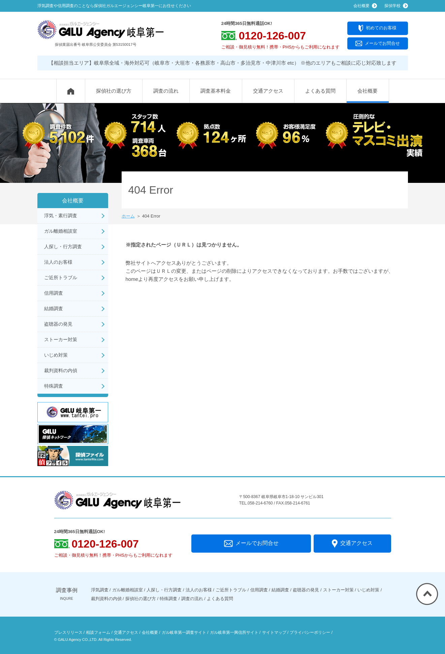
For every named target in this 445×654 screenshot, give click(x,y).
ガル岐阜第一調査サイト (184, 632)
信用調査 (53, 293)
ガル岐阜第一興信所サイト (234, 632)
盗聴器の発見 (58, 324)
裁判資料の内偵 (60, 370)
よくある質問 (320, 91)
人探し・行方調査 (63, 246)
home (132, 279)
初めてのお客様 (377, 28)
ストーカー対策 (60, 339)
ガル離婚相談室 (60, 231)
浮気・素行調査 (60, 215)
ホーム (128, 216)
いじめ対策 (56, 355)
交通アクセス (268, 91)
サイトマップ (274, 632)
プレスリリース (68, 632)
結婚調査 (53, 308)
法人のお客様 (58, 262)
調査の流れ (166, 91)
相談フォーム (98, 632)
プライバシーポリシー (310, 632)
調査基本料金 (215, 91)
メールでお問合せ (377, 43)
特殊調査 (53, 386)
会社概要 (367, 91)
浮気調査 (99, 589)
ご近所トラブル (60, 277)
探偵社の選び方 (113, 91)
